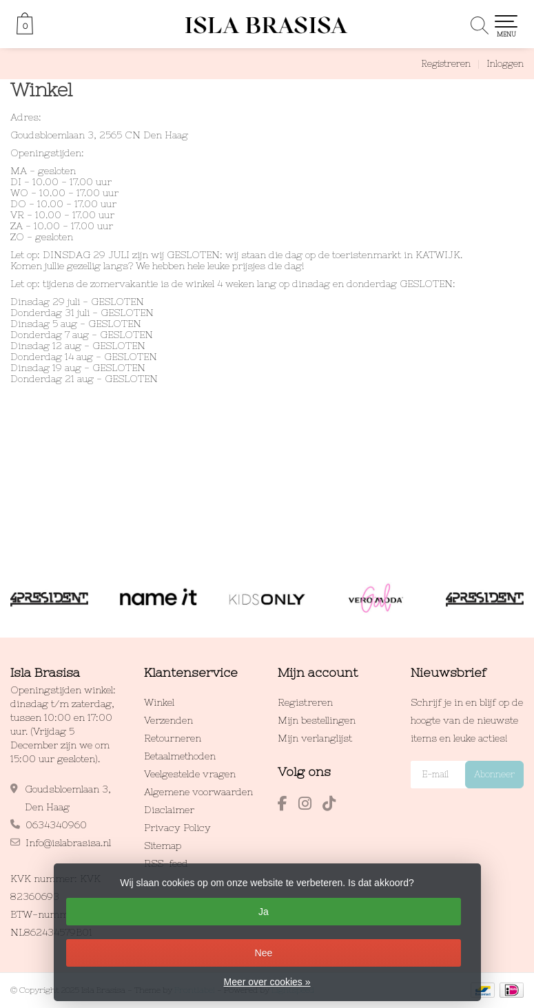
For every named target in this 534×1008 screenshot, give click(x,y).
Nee (264, 952)
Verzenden (168, 720)
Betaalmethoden (180, 756)
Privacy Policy (177, 827)
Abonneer (494, 774)
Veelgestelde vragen (190, 773)
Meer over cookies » (266, 981)
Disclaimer (169, 809)
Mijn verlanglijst (315, 738)
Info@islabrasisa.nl (68, 842)
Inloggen (505, 64)
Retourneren (172, 738)
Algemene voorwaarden (198, 791)
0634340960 (56, 824)
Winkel (159, 702)
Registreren (446, 64)
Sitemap (162, 845)
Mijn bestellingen (317, 720)
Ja (263, 911)
